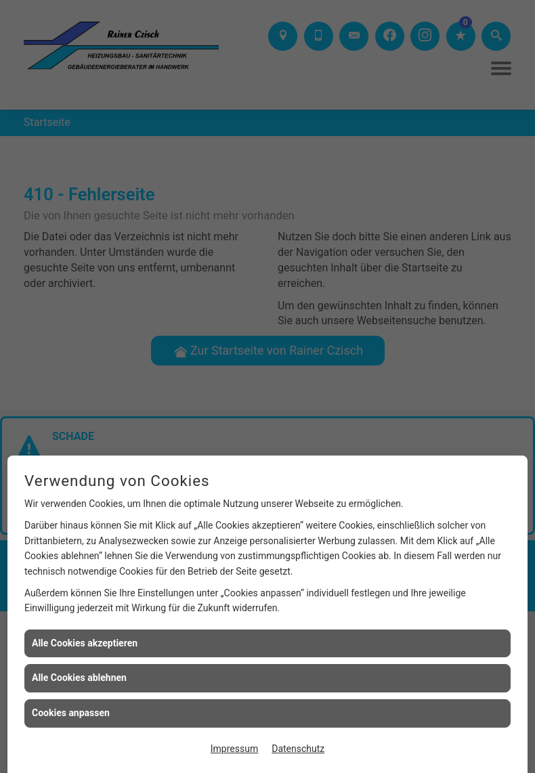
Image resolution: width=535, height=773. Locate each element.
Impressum (234, 748)
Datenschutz (298, 748)
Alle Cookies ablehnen (79, 677)
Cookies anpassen (71, 712)
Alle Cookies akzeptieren (84, 643)
